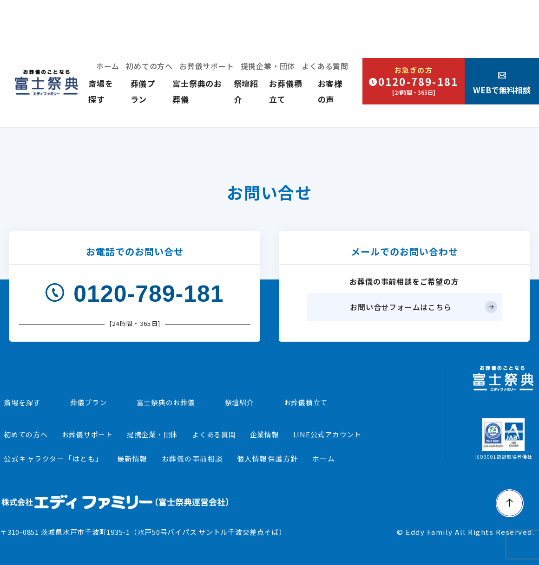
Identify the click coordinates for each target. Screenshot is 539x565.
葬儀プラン (88, 402)
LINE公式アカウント (327, 434)
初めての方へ (149, 65)
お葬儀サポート (206, 65)
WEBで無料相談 (502, 83)
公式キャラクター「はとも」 (53, 458)
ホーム (107, 65)
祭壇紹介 (239, 402)
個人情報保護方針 (267, 458)
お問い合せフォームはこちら (400, 306)
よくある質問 (325, 65)
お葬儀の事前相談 (192, 458)
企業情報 (264, 434)
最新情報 (132, 458)
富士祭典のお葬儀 (166, 402)
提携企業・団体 (268, 65)
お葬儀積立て (306, 402)
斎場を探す (22, 402)
